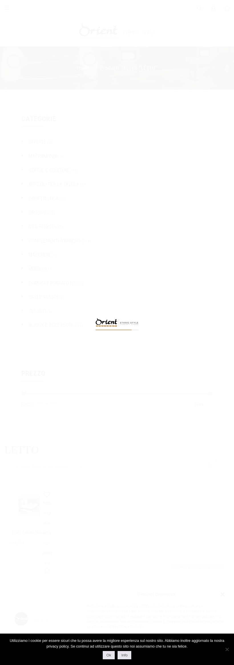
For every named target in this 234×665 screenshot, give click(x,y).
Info (124, 655)
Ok (108, 655)
